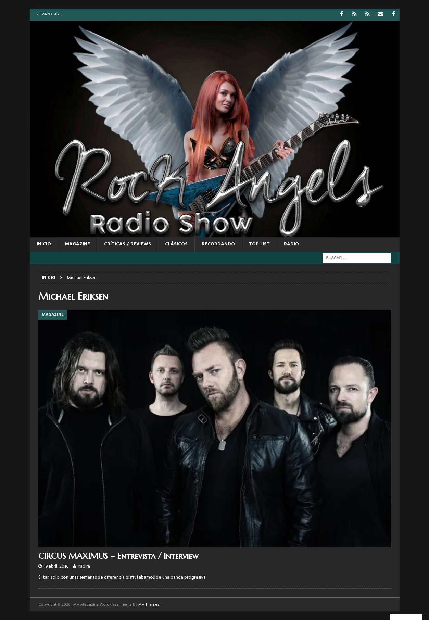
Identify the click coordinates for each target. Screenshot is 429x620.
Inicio (44, 244)
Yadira (84, 566)
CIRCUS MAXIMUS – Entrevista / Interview (118, 556)
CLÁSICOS (176, 244)
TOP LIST (259, 244)
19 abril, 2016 (56, 566)
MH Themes (149, 604)
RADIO (291, 244)
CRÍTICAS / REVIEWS (127, 244)
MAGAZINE (77, 244)
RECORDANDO (218, 244)
